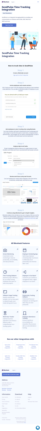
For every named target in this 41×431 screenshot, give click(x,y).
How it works (5, 404)
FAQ (29, 406)
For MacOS (17, 406)
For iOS (17, 413)
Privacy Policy (5, 424)
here (25, 429)
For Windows (18, 404)
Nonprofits (4, 417)
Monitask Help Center (33, 408)
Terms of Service (6, 408)
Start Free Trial (9, 25)
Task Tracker (5, 410)
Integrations (5, 415)
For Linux (17, 408)
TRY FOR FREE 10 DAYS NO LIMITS (11, 381)
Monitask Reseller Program (6, 420)
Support (30, 404)
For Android (18, 410)
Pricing (3, 406)
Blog (3, 413)
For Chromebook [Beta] (19, 415)
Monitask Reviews (4, 396)
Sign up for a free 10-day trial (21, 75)
